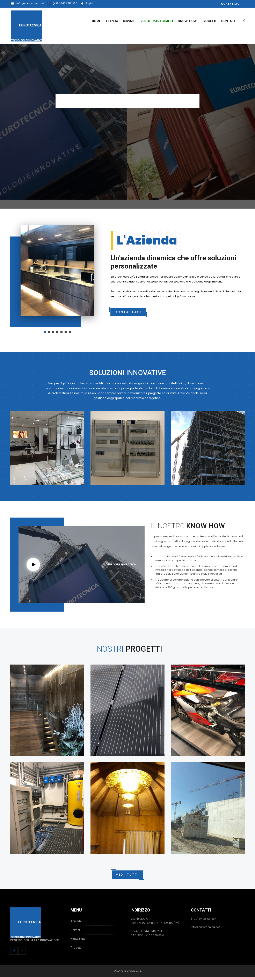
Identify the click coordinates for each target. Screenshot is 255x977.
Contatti (228, 21)
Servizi (128, 21)
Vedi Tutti (127, 875)
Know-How (187, 21)
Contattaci (231, 4)
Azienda (111, 21)
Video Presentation (121, 564)
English (90, 3)
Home (96, 21)
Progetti (209, 21)
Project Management (156, 21)
